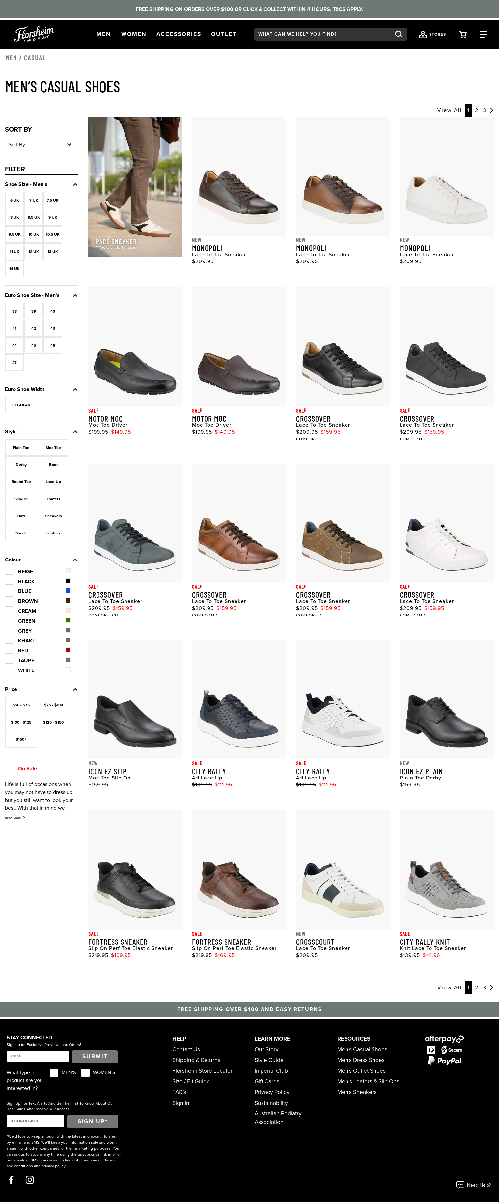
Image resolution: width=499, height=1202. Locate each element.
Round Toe (21, 481)
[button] (104, 34)
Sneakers (53, 516)
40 (52, 311)
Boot (53, 464)
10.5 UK (53, 234)
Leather (53, 533)
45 (33, 345)
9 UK (52, 217)
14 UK (14, 268)
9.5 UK (15, 234)
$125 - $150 (53, 722)
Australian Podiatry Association (278, 1118)
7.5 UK (53, 200)
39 (33, 311)
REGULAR (21, 405)
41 (14, 328)
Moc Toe (53, 447)
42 (33, 328)
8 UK (14, 217)
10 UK (33, 234)
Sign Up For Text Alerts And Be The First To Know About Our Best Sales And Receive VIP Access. (60, 1106)
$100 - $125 (21, 722)
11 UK (14, 251)
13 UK (52, 251)
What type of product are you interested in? (25, 1080)
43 (52, 328)
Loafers (53, 499)
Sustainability (271, 1103)
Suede (21, 533)
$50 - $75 (21, 705)
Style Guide (269, 1060)
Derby (21, 464)
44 (14, 345)
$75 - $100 (53, 705)
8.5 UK (34, 217)
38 (14, 311)
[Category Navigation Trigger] (483, 34)
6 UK (14, 200)
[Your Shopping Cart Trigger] (463, 34)
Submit (95, 1056)
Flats (21, 516)
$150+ (21, 739)
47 (14, 362)
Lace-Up (53, 481)
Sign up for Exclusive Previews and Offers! (44, 1044)
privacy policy (53, 1166)
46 (52, 345)
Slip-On (21, 499)
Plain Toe (21, 447)
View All (449, 110)
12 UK (33, 251)
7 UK (33, 200)
